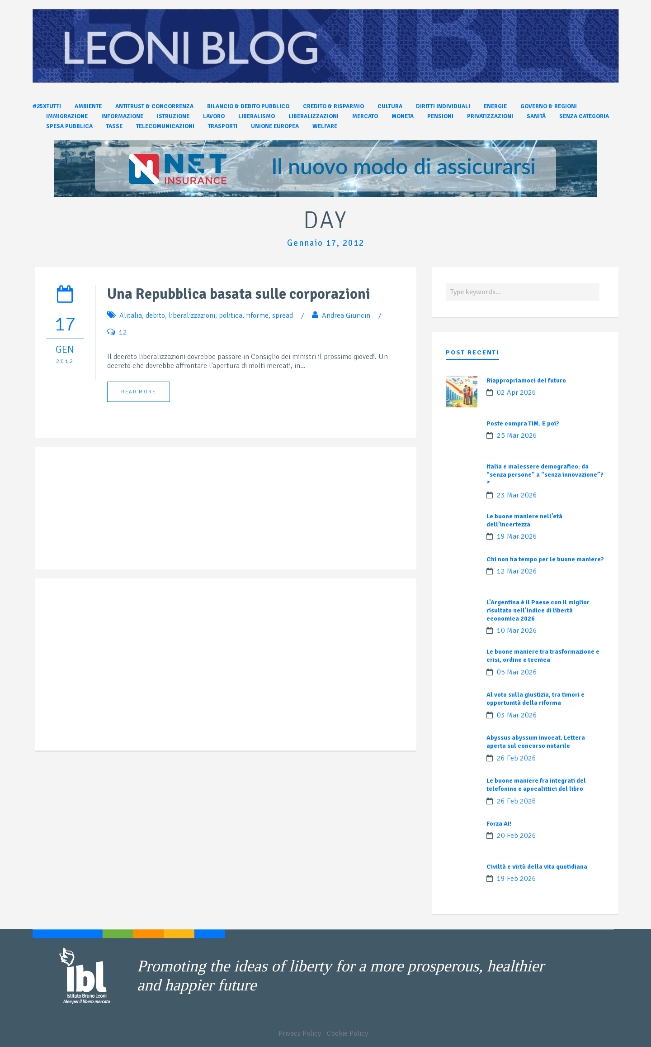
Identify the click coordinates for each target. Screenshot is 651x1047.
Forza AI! (498, 823)
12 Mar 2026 (517, 571)
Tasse (114, 126)
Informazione (122, 116)
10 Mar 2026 (517, 630)
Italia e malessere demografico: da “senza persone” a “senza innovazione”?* (545, 475)
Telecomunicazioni (165, 126)
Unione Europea (275, 126)
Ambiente (88, 106)
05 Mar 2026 (517, 672)
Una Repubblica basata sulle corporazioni (238, 294)
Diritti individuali (443, 106)
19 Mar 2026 (517, 536)
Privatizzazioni (490, 116)
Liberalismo (256, 116)
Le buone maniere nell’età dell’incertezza (524, 520)
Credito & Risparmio (333, 106)
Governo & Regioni (548, 106)
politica (230, 315)
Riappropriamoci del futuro (526, 380)
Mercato (365, 116)
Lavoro (214, 116)
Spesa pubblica (69, 126)
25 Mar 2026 (517, 435)
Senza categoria (584, 116)
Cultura (389, 106)
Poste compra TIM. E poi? (522, 423)
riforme (257, 315)
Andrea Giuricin (346, 315)
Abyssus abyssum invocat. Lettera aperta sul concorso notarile (535, 742)
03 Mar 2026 (517, 715)
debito (155, 315)
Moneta (403, 116)
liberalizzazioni (192, 315)
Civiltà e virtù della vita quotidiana (536, 866)
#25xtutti (47, 106)
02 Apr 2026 (516, 392)
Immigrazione (67, 116)
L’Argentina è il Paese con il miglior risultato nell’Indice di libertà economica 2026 (538, 610)
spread (282, 315)
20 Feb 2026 (516, 835)
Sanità (536, 116)
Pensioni (440, 116)
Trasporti (222, 126)
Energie (495, 106)
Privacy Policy (299, 1033)
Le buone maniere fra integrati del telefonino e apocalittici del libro (536, 785)
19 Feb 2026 (516, 878)
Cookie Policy (347, 1033)
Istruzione (173, 116)
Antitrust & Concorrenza (154, 106)
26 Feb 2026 (516, 758)
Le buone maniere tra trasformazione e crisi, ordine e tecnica (542, 656)
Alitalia (130, 315)
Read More (138, 392)
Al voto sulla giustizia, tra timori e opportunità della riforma (535, 699)
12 (123, 332)
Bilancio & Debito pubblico (248, 106)
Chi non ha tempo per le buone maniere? (545, 559)
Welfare (324, 126)
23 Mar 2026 (517, 495)
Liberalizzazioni (313, 116)
